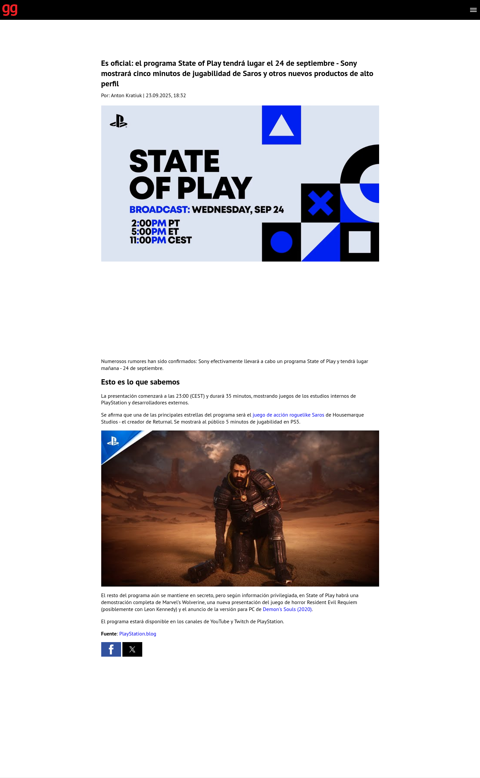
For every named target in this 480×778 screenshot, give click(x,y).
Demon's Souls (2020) (287, 609)
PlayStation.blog (137, 633)
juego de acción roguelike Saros (289, 414)
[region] (240, 44)
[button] (111, 649)
